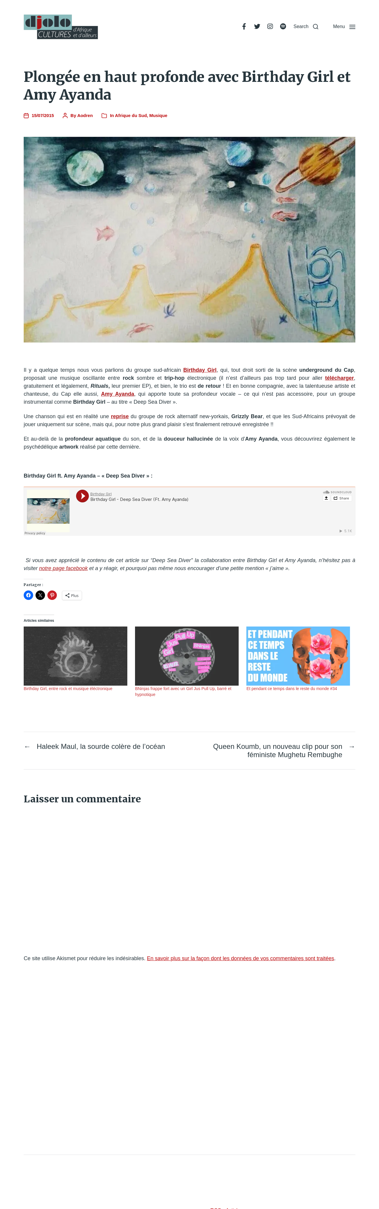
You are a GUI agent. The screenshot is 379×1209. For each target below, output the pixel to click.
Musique (158, 115)
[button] (306, 26)
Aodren (85, 115)
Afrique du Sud (131, 115)
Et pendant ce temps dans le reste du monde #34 (291, 688)
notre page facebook (63, 568)
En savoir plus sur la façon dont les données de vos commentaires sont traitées (240, 958)
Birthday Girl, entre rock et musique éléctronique (68, 688)
